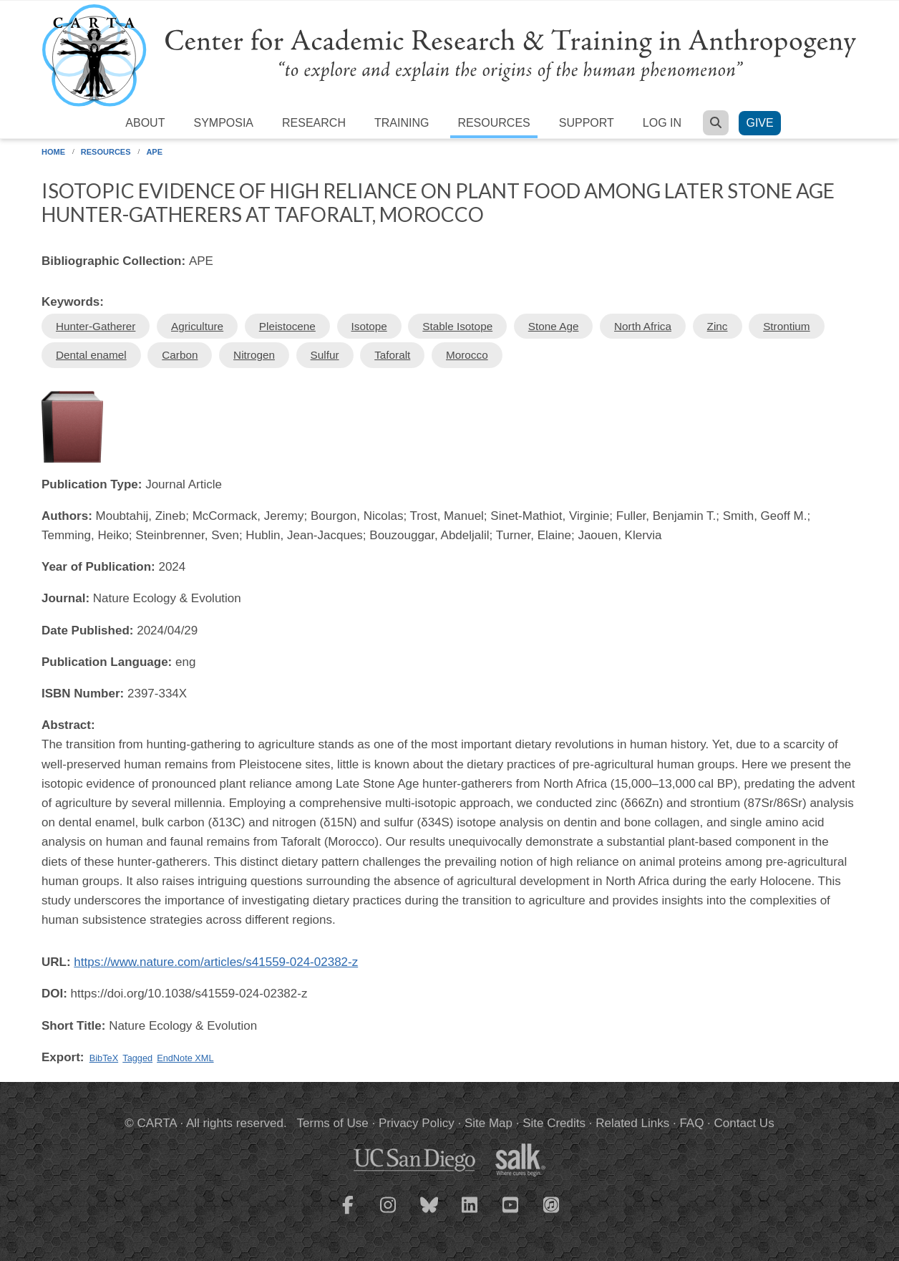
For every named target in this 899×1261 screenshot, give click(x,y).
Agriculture (197, 326)
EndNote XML (185, 1058)
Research (314, 123)
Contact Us (744, 1123)
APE (154, 152)
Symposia (223, 123)
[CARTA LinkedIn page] (470, 1214)
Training (401, 123)
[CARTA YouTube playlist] (511, 1214)
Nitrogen (254, 355)
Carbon (180, 355)
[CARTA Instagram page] (389, 1214)
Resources (493, 123)
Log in (662, 123)
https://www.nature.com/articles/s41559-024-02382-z (216, 962)
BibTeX (103, 1058)
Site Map (488, 1123)
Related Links (632, 1123)
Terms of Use (333, 1123)
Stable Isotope (457, 326)
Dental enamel (91, 355)
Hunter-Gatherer (95, 326)
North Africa (642, 326)
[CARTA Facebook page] (348, 1214)
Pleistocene (287, 326)
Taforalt (392, 355)
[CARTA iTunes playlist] (552, 1204)
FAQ (691, 1123)
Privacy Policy (417, 1123)
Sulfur (325, 355)
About (145, 123)
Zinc (717, 326)
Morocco (467, 355)
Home (53, 152)
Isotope (369, 326)
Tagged (137, 1058)
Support (586, 123)
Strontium (786, 326)
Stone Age (553, 326)
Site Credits (554, 1123)
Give (759, 123)
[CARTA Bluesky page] (429, 1214)
